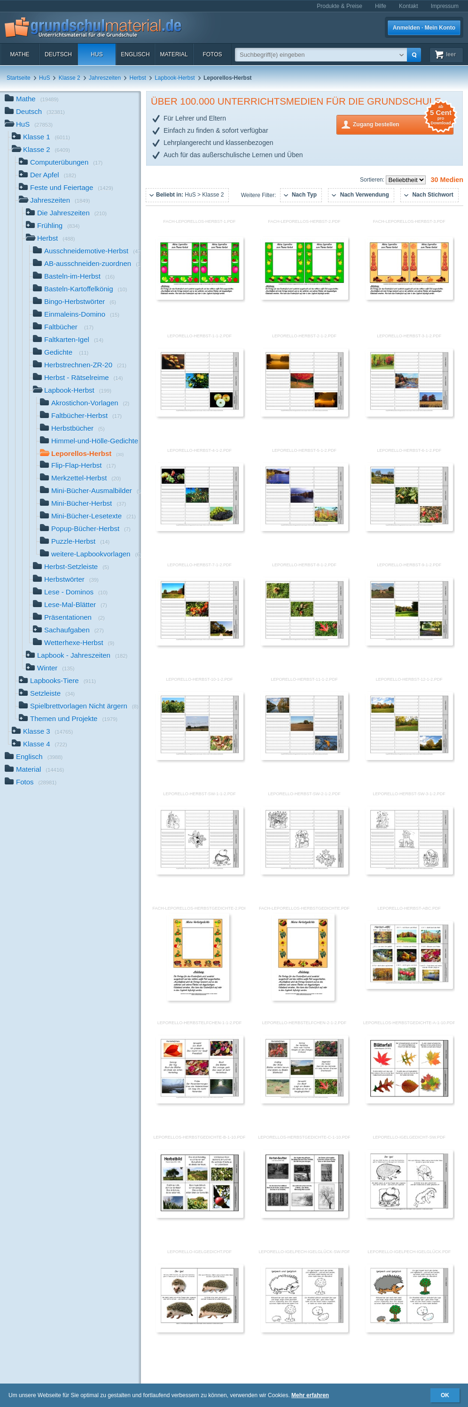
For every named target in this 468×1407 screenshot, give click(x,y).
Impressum (445, 6)
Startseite (19, 78)
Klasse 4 (39, 745)
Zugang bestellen (403, 123)
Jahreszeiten (105, 78)
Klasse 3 (42, 732)
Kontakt (408, 6)
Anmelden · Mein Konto (424, 27)
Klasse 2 (69, 78)
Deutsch (58, 54)
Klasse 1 (41, 138)
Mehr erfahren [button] (310, 1395)
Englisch (135, 54)
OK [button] (445, 1395)
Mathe (19, 54)
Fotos (212, 54)
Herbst (138, 78)
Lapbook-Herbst (175, 78)
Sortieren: (373, 179)
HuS (96, 54)
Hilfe (380, 6)
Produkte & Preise (339, 6)
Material (173, 54)
